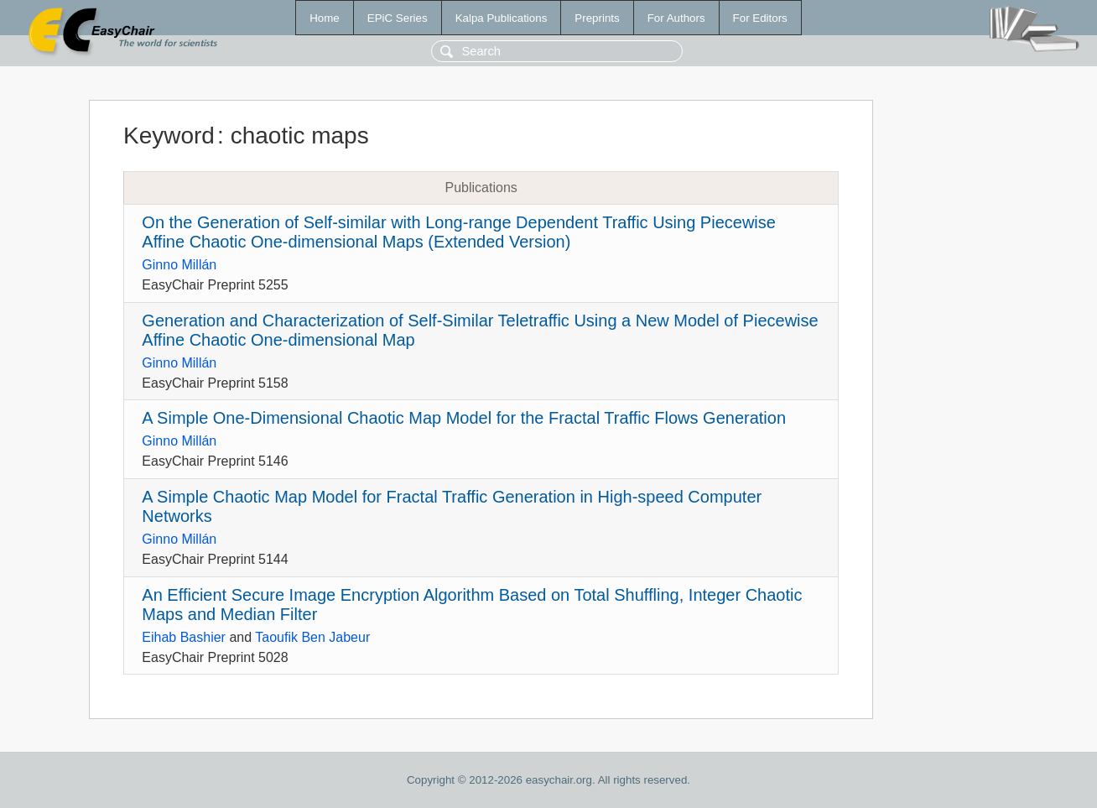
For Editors (760, 18)
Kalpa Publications (501, 18)
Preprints (596, 18)
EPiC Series (397, 18)
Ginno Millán (179, 265)
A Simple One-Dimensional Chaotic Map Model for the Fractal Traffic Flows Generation (464, 418)
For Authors (676, 18)
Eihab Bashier (184, 637)
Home (324, 18)
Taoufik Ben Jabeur (312, 637)
